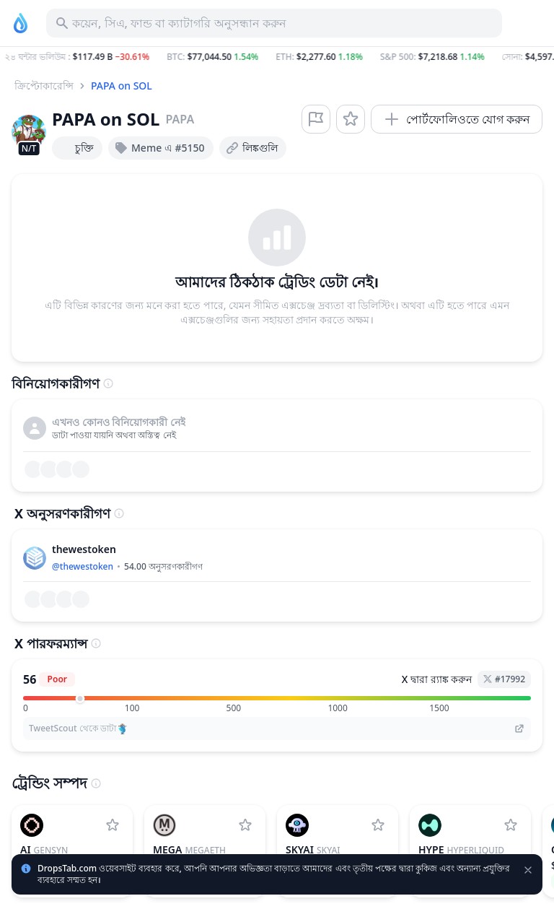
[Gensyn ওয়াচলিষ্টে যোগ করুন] (112, 825)
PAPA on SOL (121, 85)
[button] (277, 57)
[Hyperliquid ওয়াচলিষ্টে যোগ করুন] (510, 825)
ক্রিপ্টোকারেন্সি (44, 85)
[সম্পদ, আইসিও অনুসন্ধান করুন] (274, 23)
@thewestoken (82, 566)
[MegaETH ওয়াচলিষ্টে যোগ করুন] (245, 825)
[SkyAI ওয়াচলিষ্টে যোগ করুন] (378, 825)
